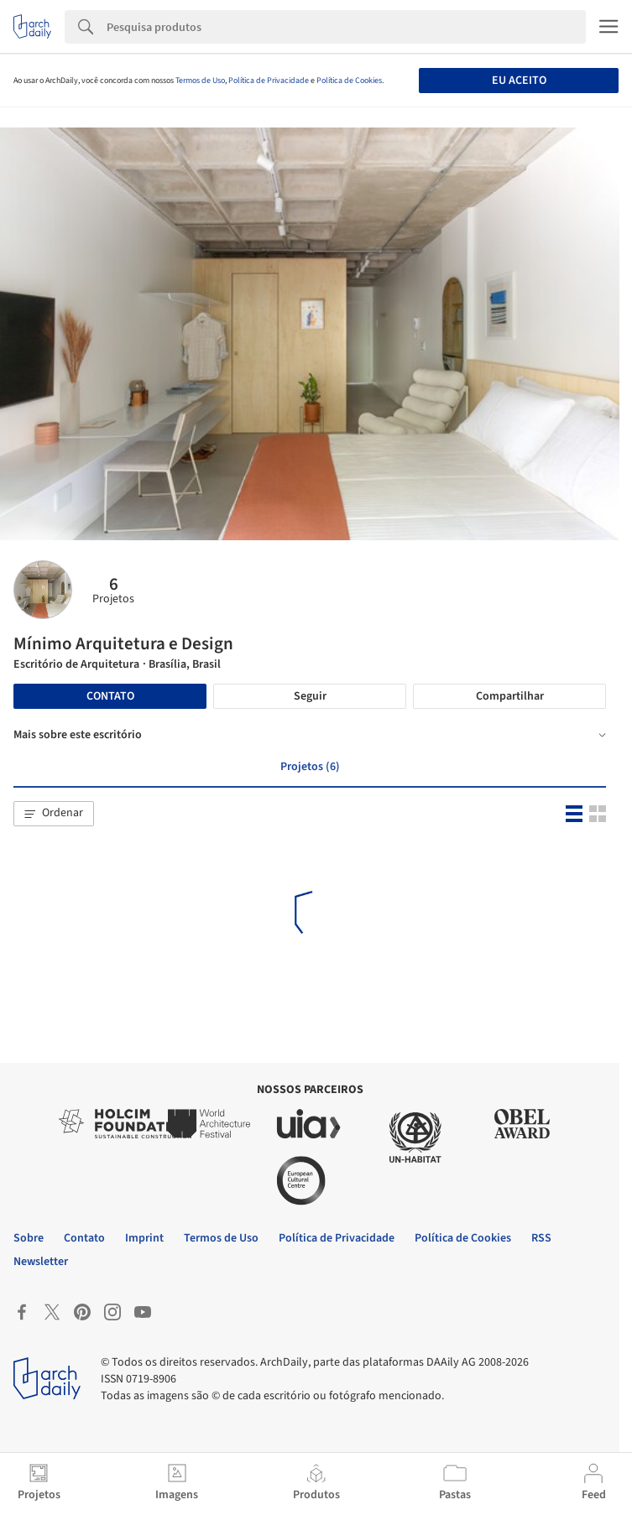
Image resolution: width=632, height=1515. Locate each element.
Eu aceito (519, 80)
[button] (53, 813)
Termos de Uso (200, 80)
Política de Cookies (349, 80)
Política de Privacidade (268, 80)
